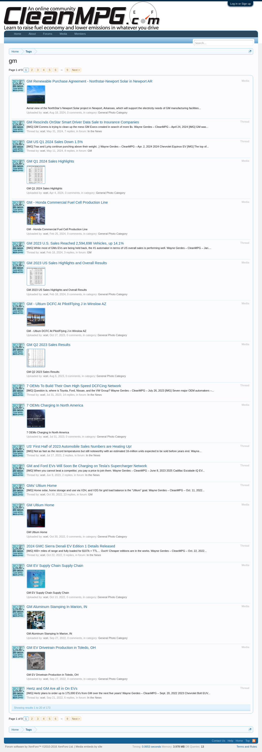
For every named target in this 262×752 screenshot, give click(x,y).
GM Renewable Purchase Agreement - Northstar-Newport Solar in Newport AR (90, 81)
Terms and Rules (247, 746)
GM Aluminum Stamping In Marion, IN (57, 607)
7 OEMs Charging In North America (55, 405)
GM (89, 150)
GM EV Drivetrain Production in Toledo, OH (61, 648)
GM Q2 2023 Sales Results (48, 345)
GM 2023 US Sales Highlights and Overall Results (67, 263)
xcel (45, 112)
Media (63, 33)
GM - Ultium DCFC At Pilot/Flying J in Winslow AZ (66, 304)
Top (247, 740)
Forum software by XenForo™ (39, 746)
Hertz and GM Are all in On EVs (52, 688)
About (32, 33)
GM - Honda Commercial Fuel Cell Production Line (67, 202)
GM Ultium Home (40, 505)
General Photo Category (112, 112)
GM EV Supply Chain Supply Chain (55, 566)
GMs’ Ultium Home (42, 486)
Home (17, 33)
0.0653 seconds (151, 746)
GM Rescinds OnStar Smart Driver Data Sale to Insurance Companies (83, 122)
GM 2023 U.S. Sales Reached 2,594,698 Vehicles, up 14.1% (75, 243)
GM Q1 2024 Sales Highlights (50, 161)
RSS (254, 740)
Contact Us (218, 740)
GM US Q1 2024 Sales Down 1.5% (55, 142)
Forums (47, 33)
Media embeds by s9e (89, 746)
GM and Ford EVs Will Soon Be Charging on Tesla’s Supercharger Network (87, 466)
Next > (76, 69)
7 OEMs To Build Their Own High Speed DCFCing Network (74, 386)
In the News (94, 131)
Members (80, 33)
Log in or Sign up (240, 3)
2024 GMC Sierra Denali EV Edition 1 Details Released (71, 546)
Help (230, 740)
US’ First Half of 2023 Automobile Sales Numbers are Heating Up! (79, 446)
